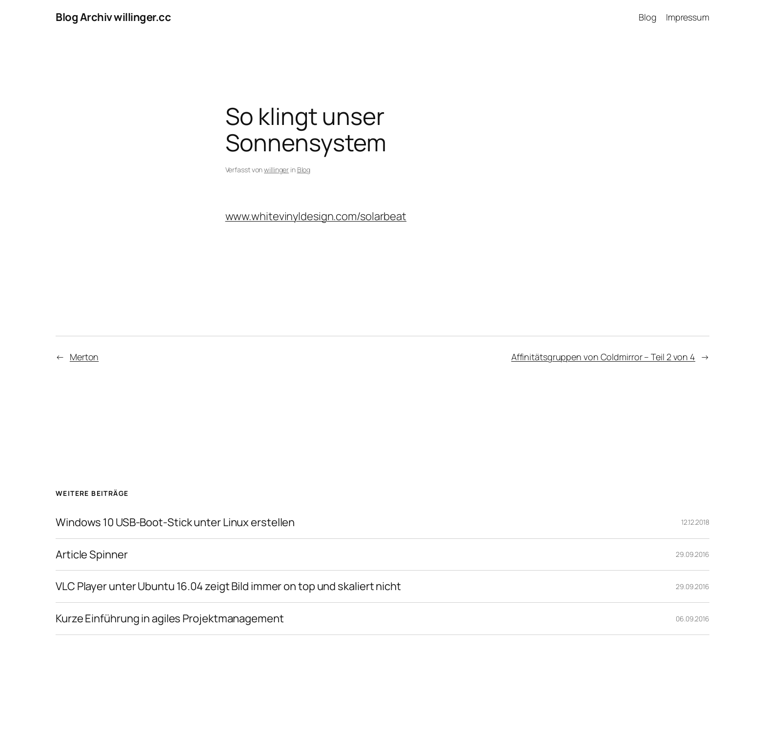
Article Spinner (92, 555)
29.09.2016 (692, 554)
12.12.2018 (695, 522)
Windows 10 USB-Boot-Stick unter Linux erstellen (175, 522)
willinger (276, 169)
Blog (304, 169)
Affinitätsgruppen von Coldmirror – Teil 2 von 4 (603, 357)
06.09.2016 (692, 618)
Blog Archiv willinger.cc (113, 17)
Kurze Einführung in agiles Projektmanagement (170, 619)
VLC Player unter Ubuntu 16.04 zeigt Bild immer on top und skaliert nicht (228, 586)
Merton (84, 357)
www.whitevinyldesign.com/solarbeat (316, 216)
